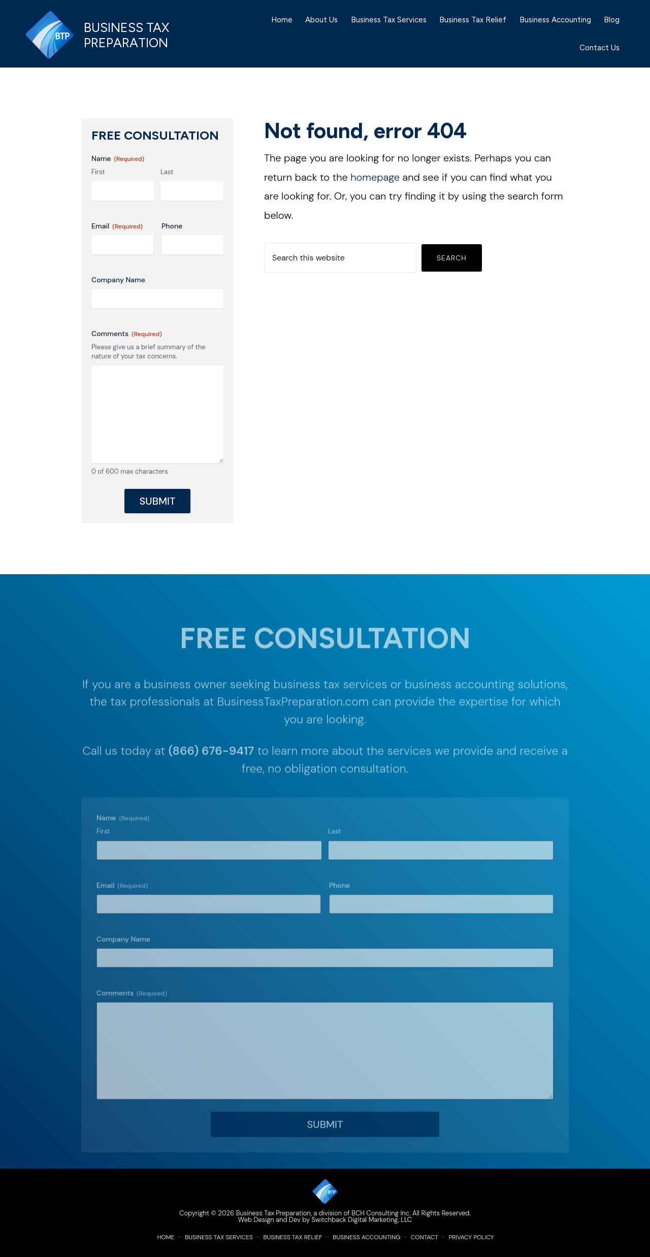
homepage (375, 177)
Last (166, 172)
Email (117, 226)
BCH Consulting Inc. (380, 1213)
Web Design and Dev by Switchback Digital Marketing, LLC (325, 1219)
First (98, 172)
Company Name (118, 279)
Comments (126, 334)
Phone (171, 225)
